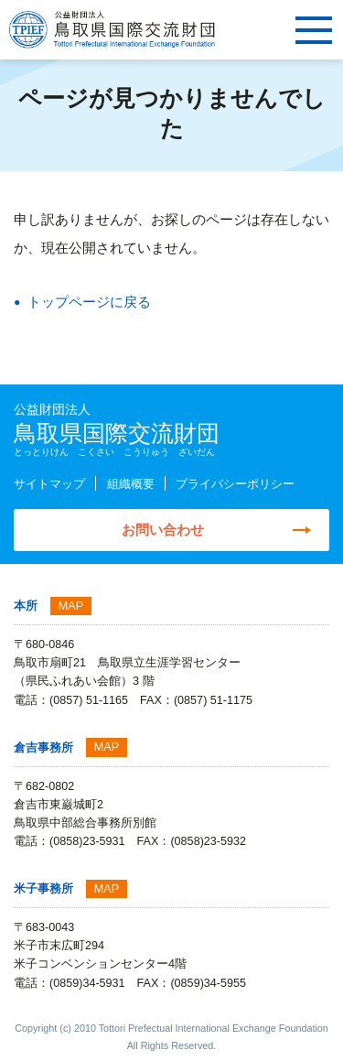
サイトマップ (49, 484)
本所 (26, 606)
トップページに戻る (89, 301)
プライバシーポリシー (235, 484)
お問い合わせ (163, 529)
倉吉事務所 (43, 748)
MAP (71, 606)
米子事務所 (43, 888)
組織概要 (131, 484)
